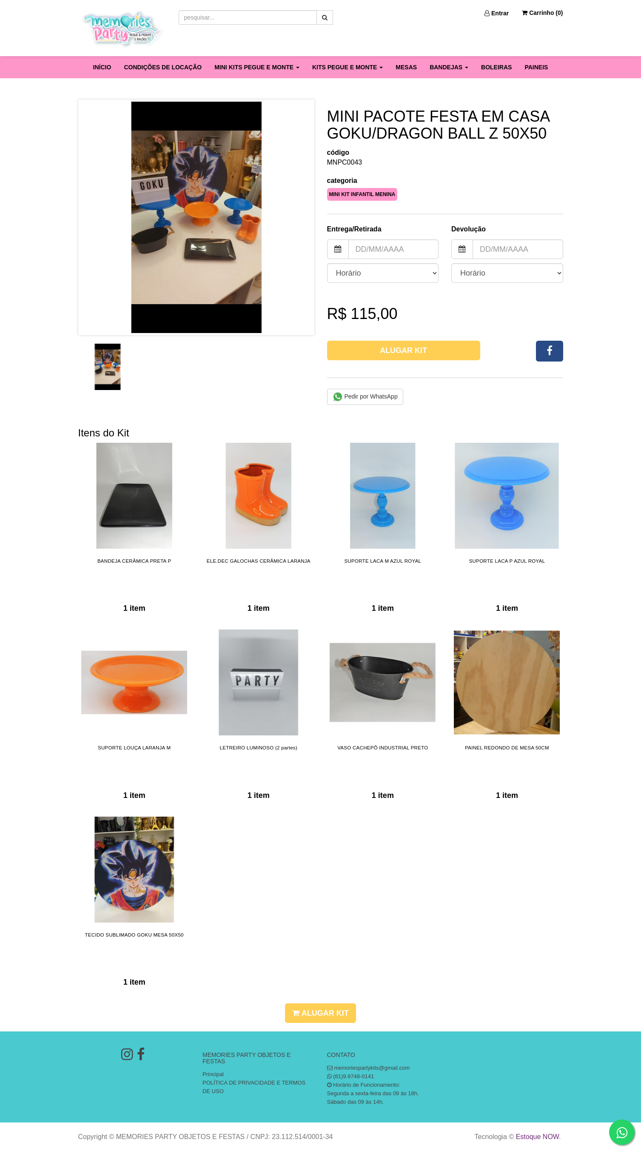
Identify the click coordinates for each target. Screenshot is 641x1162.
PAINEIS (536, 67)
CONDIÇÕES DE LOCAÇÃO (163, 67)
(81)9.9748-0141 (353, 1076)
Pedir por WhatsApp (365, 397)
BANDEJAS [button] (449, 67)
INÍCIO (102, 67)
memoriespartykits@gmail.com (372, 1068)
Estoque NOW (537, 1136)
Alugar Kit (403, 350)
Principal (213, 1074)
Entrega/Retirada (354, 229)
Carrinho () (542, 12)
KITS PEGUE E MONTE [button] (347, 67)
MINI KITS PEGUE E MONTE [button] (256, 67)
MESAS (406, 67)
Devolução (468, 229)
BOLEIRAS (496, 67)
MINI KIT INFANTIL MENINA (362, 194)
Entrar (496, 13)
